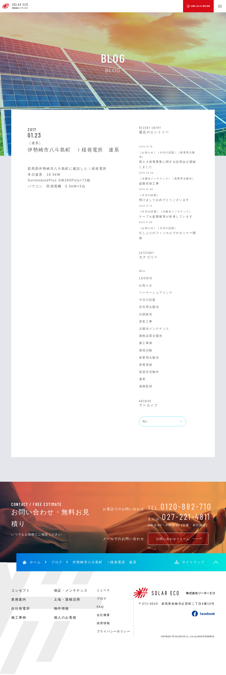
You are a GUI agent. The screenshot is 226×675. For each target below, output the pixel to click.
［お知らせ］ (148, 152)
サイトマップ (193, 562)
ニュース (103, 590)
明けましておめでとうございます (164, 199)
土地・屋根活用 (67, 599)
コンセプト (20, 590)
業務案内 (18, 599)
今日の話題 (147, 299)
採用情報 (103, 623)
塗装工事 (146, 321)
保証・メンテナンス (71, 590)
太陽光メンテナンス (154, 328)
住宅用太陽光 (149, 306)
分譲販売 (146, 314)
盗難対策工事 (149, 183)
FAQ (100, 606)
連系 (142, 379)
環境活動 (146, 350)
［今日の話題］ (167, 152)
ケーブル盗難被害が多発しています (166, 216)
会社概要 (103, 615)
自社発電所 (20, 608)
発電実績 (146, 364)
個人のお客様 (65, 617)
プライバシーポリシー (113, 631)
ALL (142, 270)
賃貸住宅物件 (149, 371)
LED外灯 (146, 278)
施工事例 (146, 343)
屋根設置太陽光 (151, 335)
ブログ (56, 562)
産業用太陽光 (149, 357)
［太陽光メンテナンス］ (155, 178)
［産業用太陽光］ (183, 178)
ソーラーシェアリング (156, 292)
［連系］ (35, 143)
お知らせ (146, 285)
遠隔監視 (146, 386)
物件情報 (61, 608)
